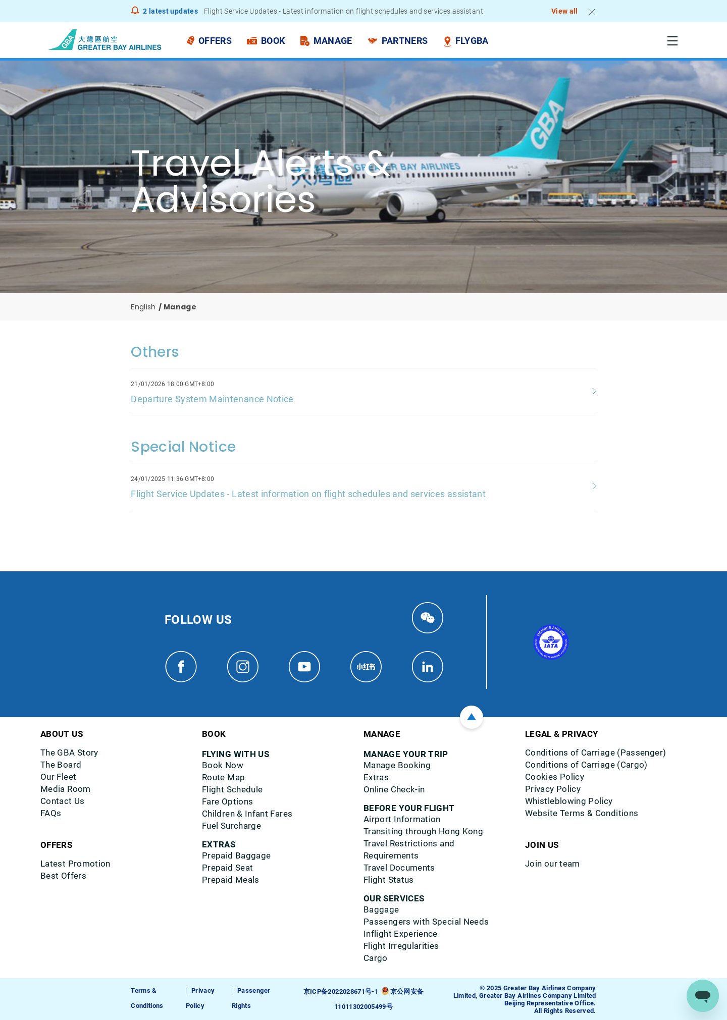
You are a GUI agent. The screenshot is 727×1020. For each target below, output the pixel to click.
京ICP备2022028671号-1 (340, 991)
